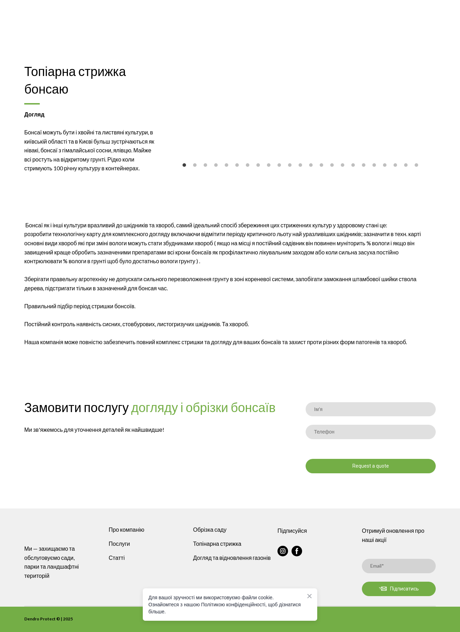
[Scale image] (300, 107)
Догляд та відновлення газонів (232, 557)
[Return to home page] (76, 12)
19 (374, 165)
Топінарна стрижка (217, 543)
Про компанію (126, 529)
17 (353, 165)
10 (279, 165)
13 (311, 165)
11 (290, 165)
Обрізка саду (209, 529)
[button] (282, 551)
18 (363, 165)
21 (395, 165)
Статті (116, 557)
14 (321, 165)
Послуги (119, 543)
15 (332, 165)
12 (300, 165)
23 (416, 165)
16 (342, 165)
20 (384, 165)
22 (406, 165)
